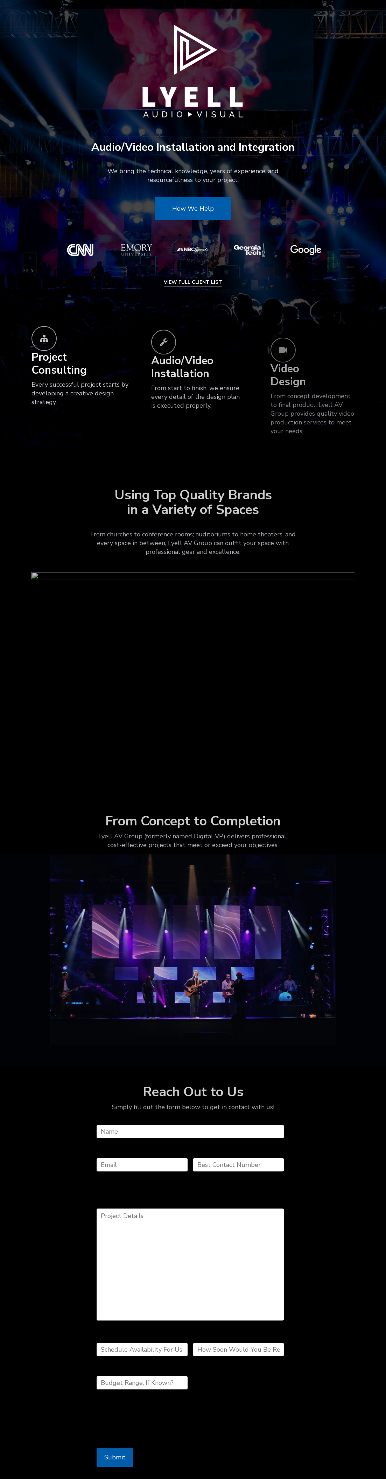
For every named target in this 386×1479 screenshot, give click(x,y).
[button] (193, 208)
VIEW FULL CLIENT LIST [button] (193, 282)
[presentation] (150, 1423)
